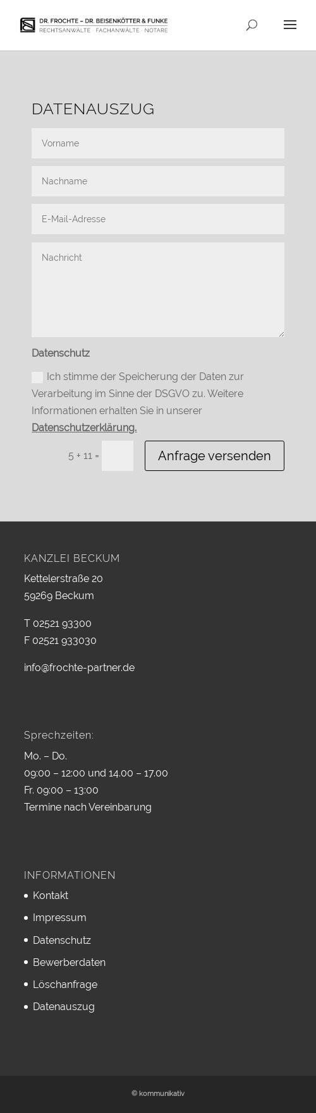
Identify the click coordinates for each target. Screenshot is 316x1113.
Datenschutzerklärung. (84, 428)
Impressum (60, 918)
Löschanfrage (65, 985)
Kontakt (50, 896)
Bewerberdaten (69, 962)
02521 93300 (62, 623)
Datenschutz (62, 940)
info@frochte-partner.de (79, 668)
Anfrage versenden (214, 455)
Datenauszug (64, 1007)
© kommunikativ (158, 1094)
